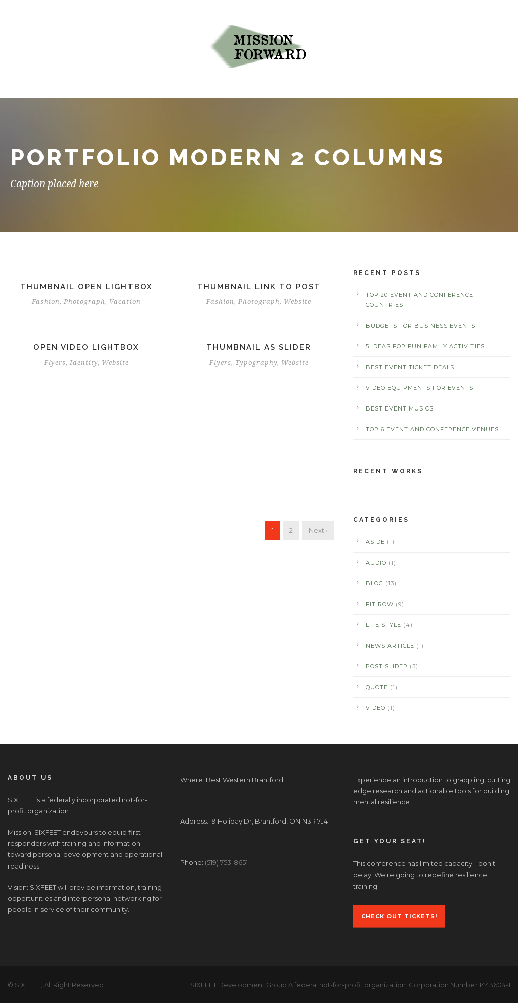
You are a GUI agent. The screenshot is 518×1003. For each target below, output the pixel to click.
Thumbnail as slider (258, 347)
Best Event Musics (400, 408)
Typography (256, 363)
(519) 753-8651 (226, 862)
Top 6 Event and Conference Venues (432, 429)
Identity (84, 363)
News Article (390, 645)
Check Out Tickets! (399, 916)
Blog (374, 583)
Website (297, 301)
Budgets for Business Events (421, 325)
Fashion (46, 301)
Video (375, 707)
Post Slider (387, 666)
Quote (377, 687)
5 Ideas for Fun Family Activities (425, 346)
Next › (318, 530)
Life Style (383, 624)
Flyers (55, 363)
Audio (376, 562)
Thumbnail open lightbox (86, 286)
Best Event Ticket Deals (410, 367)
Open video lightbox (86, 347)
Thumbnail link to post (259, 286)
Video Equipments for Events (419, 387)
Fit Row (380, 604)
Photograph (84, 301)
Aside (375, 541)
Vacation (125, 301)
